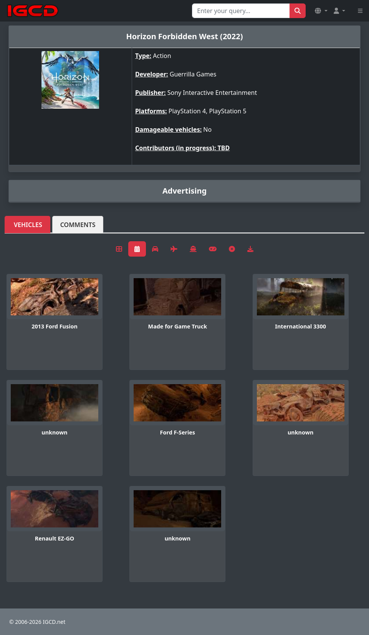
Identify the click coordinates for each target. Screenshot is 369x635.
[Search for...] (241, 10)
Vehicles (28, 225)
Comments (78, 225)
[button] (321, 10)
